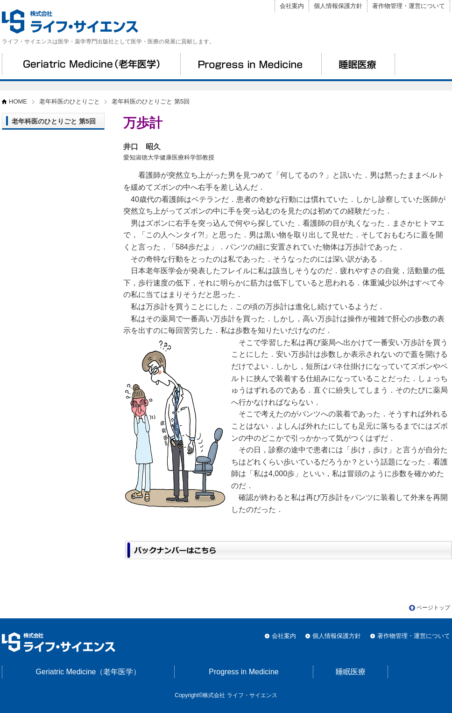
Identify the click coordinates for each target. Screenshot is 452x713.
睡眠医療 (358, 64)
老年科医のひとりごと (69, 101)
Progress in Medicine (250, 64)
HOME (18, 101)
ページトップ (433, 607)
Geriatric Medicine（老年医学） (91, 64)
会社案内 (292, 5)
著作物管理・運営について (408, 5)
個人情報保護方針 (338, 5)
